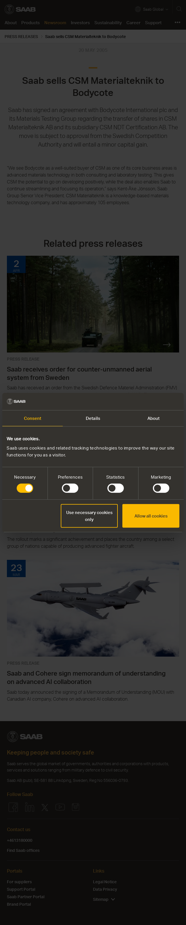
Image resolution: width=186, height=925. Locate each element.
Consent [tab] (32, 418)
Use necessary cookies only (89, 515)
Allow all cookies (151, 516)
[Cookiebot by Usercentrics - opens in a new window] (154, 401)
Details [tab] (93, 418)
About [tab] (153, 418)
